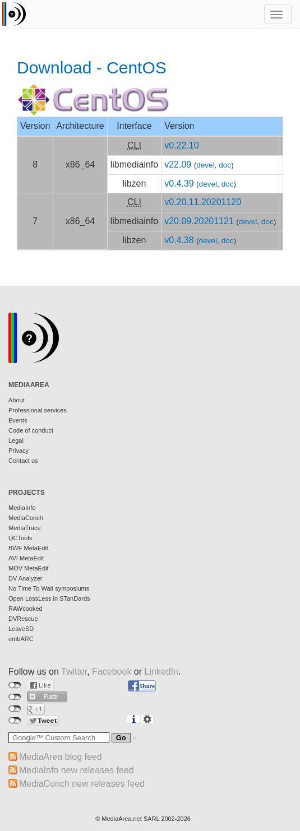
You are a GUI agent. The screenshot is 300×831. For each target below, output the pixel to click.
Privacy (18, 450)
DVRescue (23, 618)
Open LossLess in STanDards (49, 598)
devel (205, 165)
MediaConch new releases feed (82, 783)
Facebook (111, 671)
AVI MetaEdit (26, 558)
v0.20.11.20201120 (202, 202)
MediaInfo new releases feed (76, 770)
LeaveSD (21, 628)
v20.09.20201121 (199, 221)
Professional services (37, 410)
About (16, 400)
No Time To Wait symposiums (48, 588)
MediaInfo (21, 507)
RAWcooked (25, 608)
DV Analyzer (25, 578)
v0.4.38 (178, 240)
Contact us (23, 460)
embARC (21, 638)
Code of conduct (30, 430)
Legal (16, 440)
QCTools (20, 538)
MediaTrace (24, 527)
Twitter (74, 671)
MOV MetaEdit (28, 568)
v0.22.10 (181, 145)
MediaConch (25, 517)
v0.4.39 (178, 183)
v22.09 (177, 164)
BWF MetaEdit (28, 548)
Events (17, 420)
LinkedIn (162, 671)
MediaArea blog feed (60, 757)
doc (225, 165)
